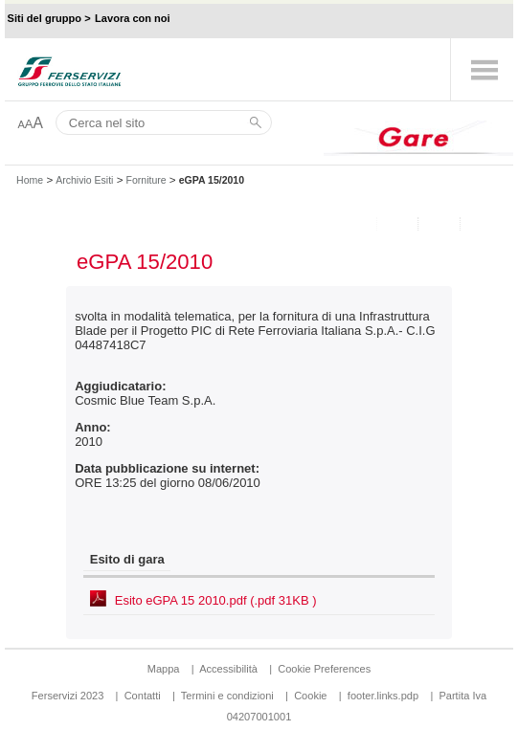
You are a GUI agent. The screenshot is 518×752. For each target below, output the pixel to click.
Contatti (142, 695)
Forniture (146, 180)
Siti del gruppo (44, 18)
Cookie (310, 695)
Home (29, 180)
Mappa (163, 669)
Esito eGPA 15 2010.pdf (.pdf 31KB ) (216, 600)
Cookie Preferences (324, 669)
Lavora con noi (132, 18)
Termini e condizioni (227, 695)
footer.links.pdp (383, 695)
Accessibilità (229, 669)
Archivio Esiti (84, 180)
